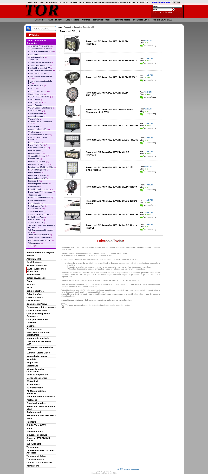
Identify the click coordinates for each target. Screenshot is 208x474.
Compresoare (35, 126)
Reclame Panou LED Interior (41, 415)
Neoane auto (34, 186)
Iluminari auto (35, 159)
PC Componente (35, 387)
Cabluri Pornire (35, 100)
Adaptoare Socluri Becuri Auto (42, 51)
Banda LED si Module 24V (40, 68)
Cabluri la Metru (34, 297)
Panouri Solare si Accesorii (40, 396)
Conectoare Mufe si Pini (40, 135)
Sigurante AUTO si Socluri (40, 214)
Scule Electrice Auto (37, 206)
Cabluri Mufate (34, 294)
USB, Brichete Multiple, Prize (41, 240)
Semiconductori (34, 431)
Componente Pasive (36, 304)
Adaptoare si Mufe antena (40, 46)
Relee (29, 418)
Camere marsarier (37, 113)
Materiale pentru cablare (39, 184)
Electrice (31, 326)
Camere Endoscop (37, 116)
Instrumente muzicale (37, 338)
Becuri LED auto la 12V (39, 73)
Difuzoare (31, 322)
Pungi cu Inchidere (36, 403)
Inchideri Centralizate (38, 162)
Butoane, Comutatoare (39, 91)
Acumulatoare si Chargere (40, 252)
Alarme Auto (34, 54)
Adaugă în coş (148, 46)
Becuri (29, 281)
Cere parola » (158, 12)
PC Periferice (33, 384)
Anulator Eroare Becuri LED (40, 62)
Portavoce (31, 400)
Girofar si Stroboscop (38, 156)
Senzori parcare (36, 209)
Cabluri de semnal (37, 94)
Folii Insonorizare (36, 153)
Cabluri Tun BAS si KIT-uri (40, 97)
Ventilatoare (32, 466)
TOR (41, 9)
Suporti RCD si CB (37, 222)
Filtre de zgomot (36, 150)
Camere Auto (35, 119)
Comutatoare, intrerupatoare (41, 307)
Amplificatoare (34, 262)
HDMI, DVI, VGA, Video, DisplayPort (38, 333)
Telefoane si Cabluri (36, 456)
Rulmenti (31, 422)
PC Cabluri (32, 381)
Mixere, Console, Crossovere (35, 370)
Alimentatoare (33, 259)
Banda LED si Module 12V (40, 65)
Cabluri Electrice (37, 102)
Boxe (29, 287)
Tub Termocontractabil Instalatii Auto (40, 231)
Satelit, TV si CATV (36, 425)
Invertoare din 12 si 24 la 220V (42, 167)
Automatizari (33, 274)
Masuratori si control (37, 356)
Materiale (31, 359)
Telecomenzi (32, 447)
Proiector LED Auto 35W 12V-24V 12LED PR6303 (112, 125)
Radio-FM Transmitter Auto (40, 198)
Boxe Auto (33, 88)
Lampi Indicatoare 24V (39, 175)
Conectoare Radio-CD (39, 129)
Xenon (32, 246)
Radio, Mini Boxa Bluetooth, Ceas (40, 407)
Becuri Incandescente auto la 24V (40, 82)
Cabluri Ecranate (36, 105)
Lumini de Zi (35, 181)
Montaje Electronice (36, 378)
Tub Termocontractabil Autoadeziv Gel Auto (42, 226)
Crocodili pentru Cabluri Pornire (37, 138)
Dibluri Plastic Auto (37, 145)
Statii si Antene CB (37, 220)
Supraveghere (33, 444)
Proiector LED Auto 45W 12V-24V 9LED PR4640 (111, 186)
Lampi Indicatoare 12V (39, 178)
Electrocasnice (34, 329)
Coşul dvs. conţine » (173, 12)
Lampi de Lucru (36, 173)
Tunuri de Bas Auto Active (40, 235)
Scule (29, 428)
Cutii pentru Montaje (37, 319)
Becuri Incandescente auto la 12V (40, 77)
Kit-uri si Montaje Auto (38, 170)
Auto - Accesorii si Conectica (36, 270)
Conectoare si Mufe (36, 310)
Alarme (30, 255)
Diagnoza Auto (35, 142)
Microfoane (32, 366)
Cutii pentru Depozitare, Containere (38, 314)
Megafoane (32, 362)
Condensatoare (35, 132)
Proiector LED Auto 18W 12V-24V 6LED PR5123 (111, 60)
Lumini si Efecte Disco (38, 353)
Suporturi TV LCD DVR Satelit (38, 439)
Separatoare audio (37, 211)
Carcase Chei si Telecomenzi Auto (40, 123)
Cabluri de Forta (36, 111)
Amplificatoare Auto (37, 57)
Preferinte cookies (161, 2)
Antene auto (34, 60)
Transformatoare (35, 459)
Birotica (30, 284)
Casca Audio (33, 300)
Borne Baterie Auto (37, 86)
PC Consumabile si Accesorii (36, 392)
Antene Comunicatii (36, 265)
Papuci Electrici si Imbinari (40, 189)
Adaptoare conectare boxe (40, 49)
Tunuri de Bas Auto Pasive (40, 237)
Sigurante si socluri (36, 435)
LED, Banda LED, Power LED (39, 342)
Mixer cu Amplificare (37, 374)
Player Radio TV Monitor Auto (41, 192)
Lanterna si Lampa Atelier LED (39, 348)
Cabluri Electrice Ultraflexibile (41, 108)
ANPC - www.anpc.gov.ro (128, 469)
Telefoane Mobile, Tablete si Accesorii (40, 451)
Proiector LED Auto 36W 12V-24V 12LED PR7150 (112, 139)
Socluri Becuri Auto (37, 217)
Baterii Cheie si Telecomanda (41, 71)
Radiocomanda (34, 412)
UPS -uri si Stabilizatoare (39, 462)
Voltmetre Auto (35, 243)
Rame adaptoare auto (38, 200)
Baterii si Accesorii (36, 278)
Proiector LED (35, 195)
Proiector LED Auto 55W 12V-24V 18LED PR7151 (112, 214)
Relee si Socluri (36, 203)
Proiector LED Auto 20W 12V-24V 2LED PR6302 (111, 77)
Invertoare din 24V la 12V (40, 164)
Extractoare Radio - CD (39, 148)
